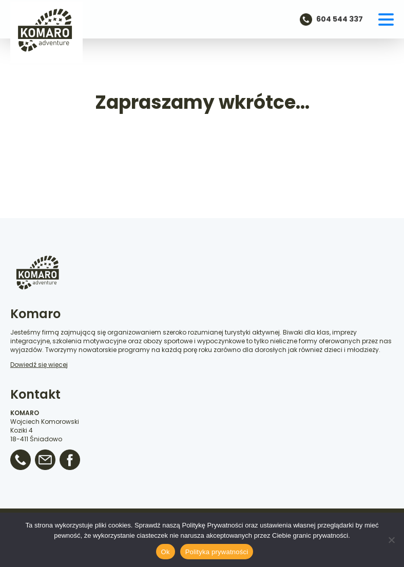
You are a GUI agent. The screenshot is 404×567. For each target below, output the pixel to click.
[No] (391, 540)
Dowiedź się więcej (39, 364)
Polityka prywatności (216, 552)
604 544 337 (339, 19)
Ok (165, 552)
